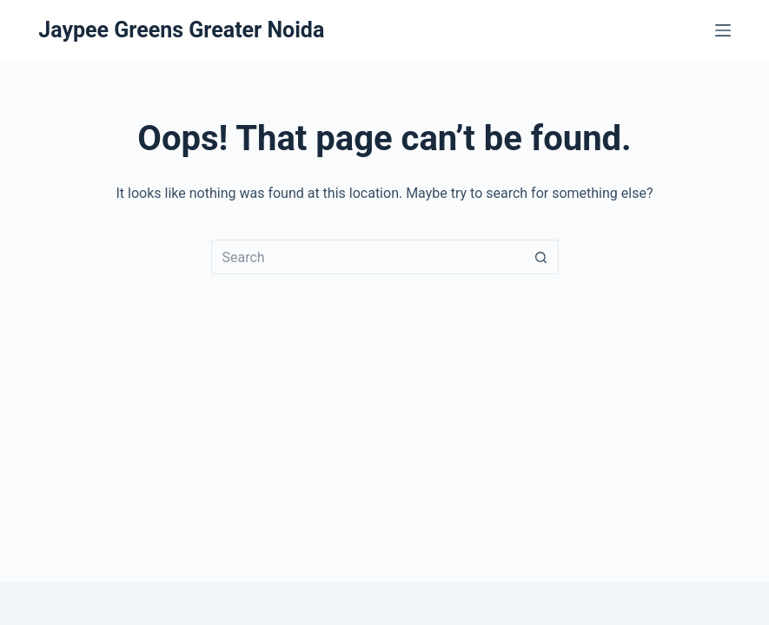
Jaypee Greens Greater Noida (181, 30)
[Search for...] (367, 257)
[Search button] (541, 257)
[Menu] (723, 30)
